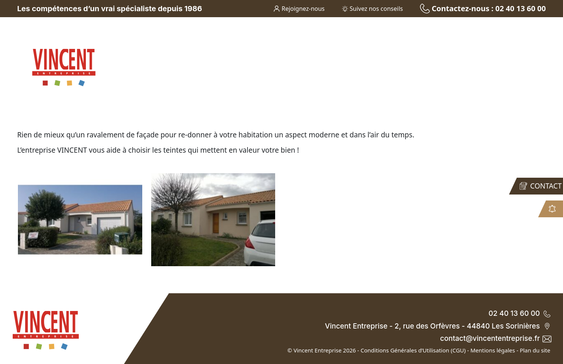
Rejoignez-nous (299, 8)
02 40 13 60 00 (519, 313)
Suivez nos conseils (372, 8)
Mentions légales (492, 350)
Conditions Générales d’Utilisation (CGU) (413, 350)
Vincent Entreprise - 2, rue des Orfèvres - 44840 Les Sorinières (437, 326)
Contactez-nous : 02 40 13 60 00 (483, 8)
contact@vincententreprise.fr (495, 338)
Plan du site (535, 350)
